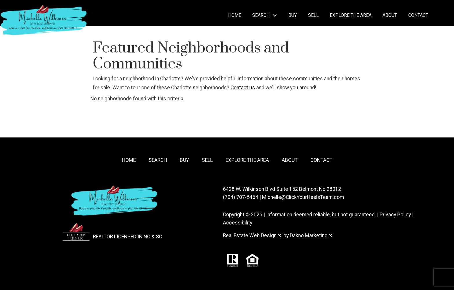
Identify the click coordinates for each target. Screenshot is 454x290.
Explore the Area (350, 15)
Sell (313, 15)
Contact (418, 15)
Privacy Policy (395, 214)
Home (234, 15)
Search (158, 160)
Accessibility (237, 223)
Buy (292, 15)
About (389, 15)
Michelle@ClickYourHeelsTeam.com (303, 197)
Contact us (242, 87)
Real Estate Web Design (252, 235)
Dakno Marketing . (311, 235)
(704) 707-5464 (240, 197)
